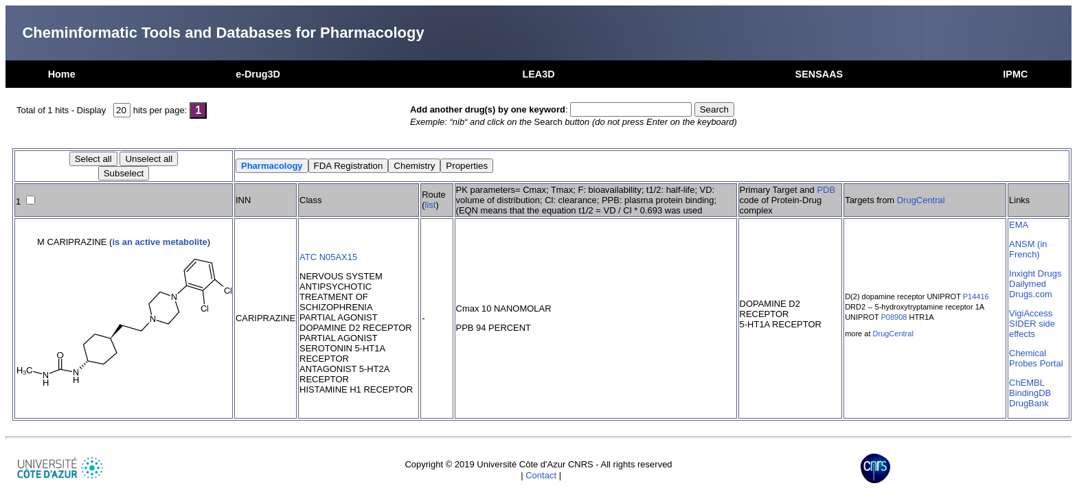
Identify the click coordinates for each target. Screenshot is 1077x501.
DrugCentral (921, 200)
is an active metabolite (159, 242)
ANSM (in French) (1028, 249)
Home (62, 74)
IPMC (1015, 74)
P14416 (976, 296)
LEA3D (538, 74)
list (430, 205)
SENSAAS (819, 74)
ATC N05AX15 (328, 257)
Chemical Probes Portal (1036, 358)
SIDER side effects (1032, 328)
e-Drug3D (258, 74)
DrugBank (1029, 403)
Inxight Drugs (1035, 273)
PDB (826, 190)
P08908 (894, 317)
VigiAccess (1030, 313)
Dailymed (1027, 284)
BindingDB (1030, 393)
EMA (1018, 225)
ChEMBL (1027, 382)
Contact (540, 475)
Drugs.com (1030, 294)
